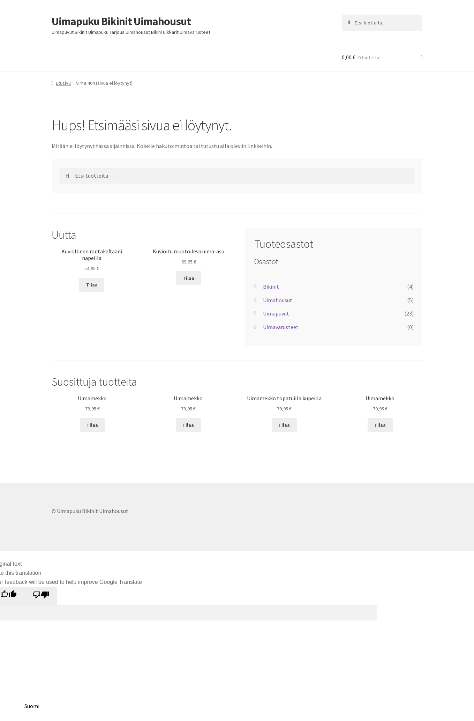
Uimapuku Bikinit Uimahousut (121, 21)
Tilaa (92, 285)
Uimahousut (277, 300)
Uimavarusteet (281, 327)
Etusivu (63, 83)
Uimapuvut (276, 313)
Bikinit (271, 286)
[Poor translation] (40, 596)
